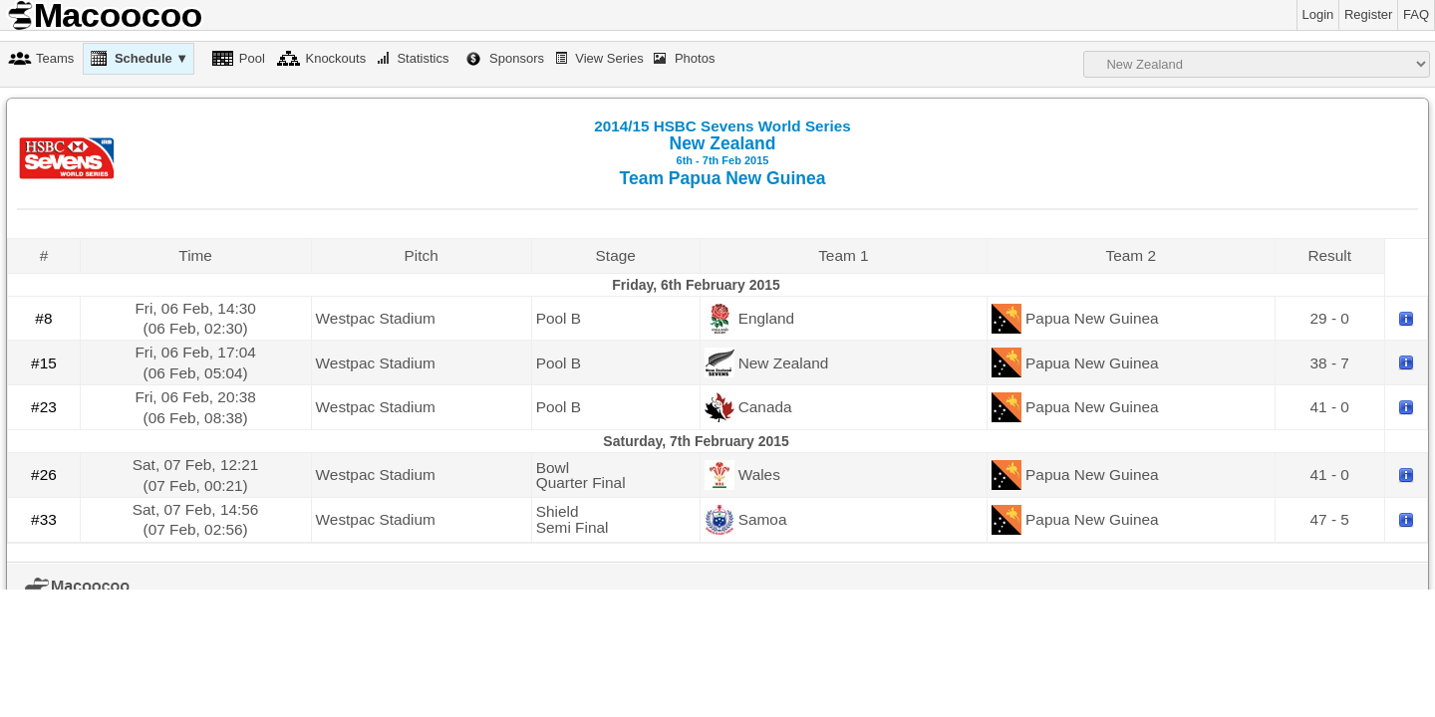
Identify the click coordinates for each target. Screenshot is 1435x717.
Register (1368, 14)
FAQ (1416, 14)
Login (1318, 14)
